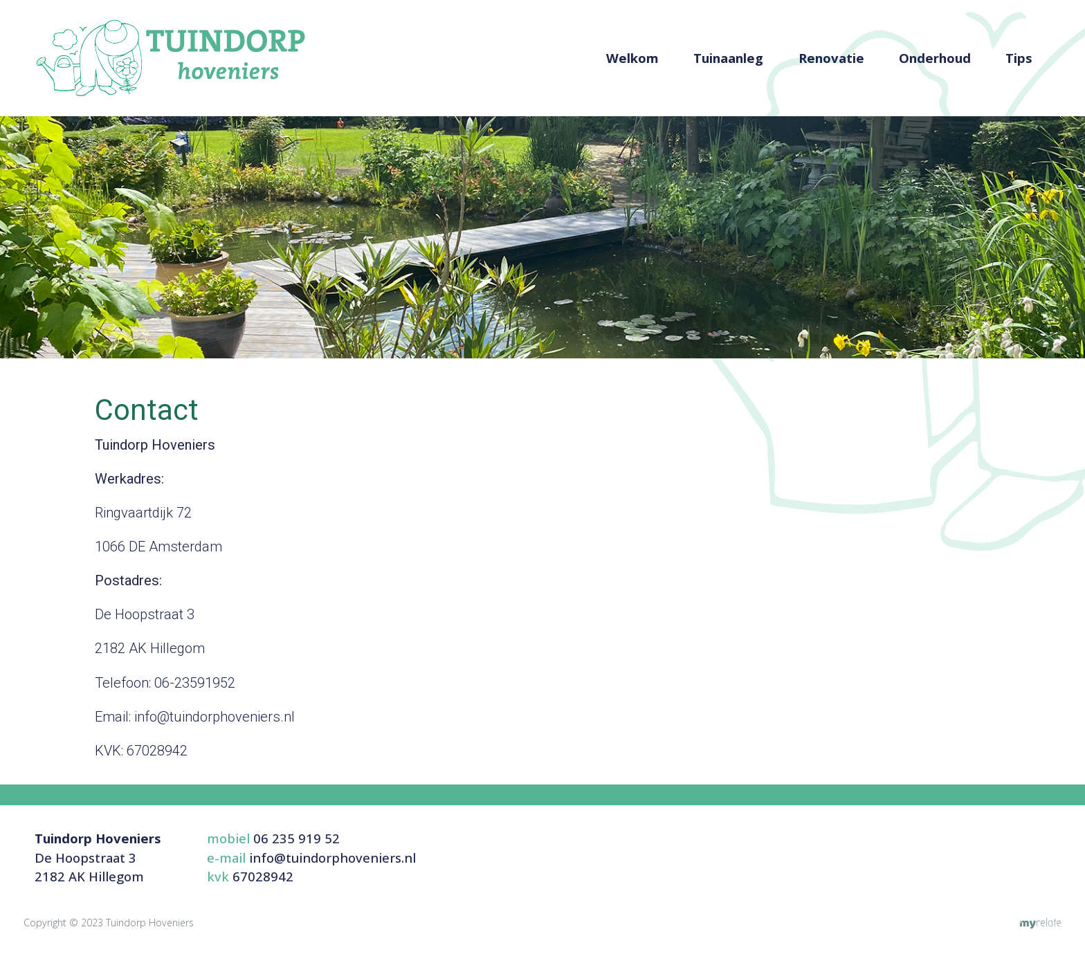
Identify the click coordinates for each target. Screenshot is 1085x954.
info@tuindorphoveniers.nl (332, 857)
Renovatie (831, 57)
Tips (1018, 57)
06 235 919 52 (296, 838)
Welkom (632, 57)
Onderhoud (935, 57)
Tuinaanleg (728, 57)
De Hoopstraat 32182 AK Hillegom (98, 857)
